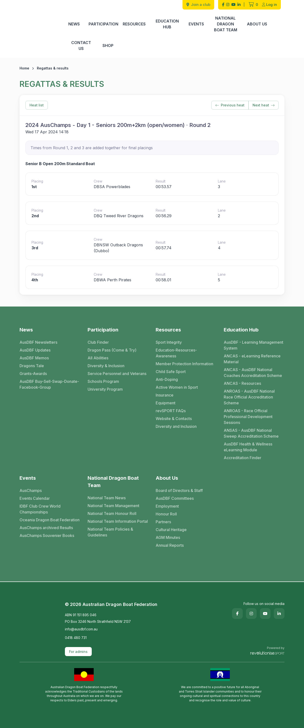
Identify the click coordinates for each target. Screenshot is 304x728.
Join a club (198, 4)
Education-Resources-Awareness (176, 353)
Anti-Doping (167, 379)
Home (24, 68)
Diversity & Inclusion (106, 365)
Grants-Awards (33, 373)
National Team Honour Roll (112, 513)
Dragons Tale (32, 365)
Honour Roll (166, 514)
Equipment (165, 402)
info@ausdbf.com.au (81, 629)
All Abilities (98, 357)
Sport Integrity (169, 342)
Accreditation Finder (242, 457)
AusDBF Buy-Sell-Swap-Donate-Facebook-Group (49, 384)
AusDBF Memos (34, 357)
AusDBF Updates (35, 350)
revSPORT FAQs (171, 410)
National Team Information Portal (118, 521)
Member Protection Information (184, 363)
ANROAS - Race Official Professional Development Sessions (248, 416)
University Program (105, 389)
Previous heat (229, 105)
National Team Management (113, 505)
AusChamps (31, 490)
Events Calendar (35, 498)
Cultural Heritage (171, 529)
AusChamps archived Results (46, 527)
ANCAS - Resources (242, 383)
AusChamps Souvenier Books (47, 535)
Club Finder (98, 342)
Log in (269, 4)
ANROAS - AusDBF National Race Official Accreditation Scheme (249, 397)
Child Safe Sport (171, 371)
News (74, 24)
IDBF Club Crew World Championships (40, 509)
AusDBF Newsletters (38, 342)
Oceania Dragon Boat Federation (50, 519)
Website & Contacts (174, 418)
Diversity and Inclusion (176, 426)
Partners (163, 521)
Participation (103, 24)
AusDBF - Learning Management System (253, 345)
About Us (257, 24)
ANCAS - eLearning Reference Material (252, 358)
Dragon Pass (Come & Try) (112, 350)
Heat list (37, 105)
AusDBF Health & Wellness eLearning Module (248, 447)
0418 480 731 (76, 638)
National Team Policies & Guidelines (110, 532)
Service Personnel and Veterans (117, 373)
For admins (78, 651)
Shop (107, 45)
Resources (134, 24)
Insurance (164, 395)
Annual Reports (170, 545)
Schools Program (103, 381)
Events (196, 24)
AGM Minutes (168, 537)
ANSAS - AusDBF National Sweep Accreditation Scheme (251, 433)
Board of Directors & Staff (179, 490)
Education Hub (167, 24)
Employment (167, 506)
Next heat (263, 105)
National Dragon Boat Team (225, 24)
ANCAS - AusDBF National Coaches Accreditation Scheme (253, 372)
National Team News (107, 497)
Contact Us (81, 45)
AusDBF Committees (175, 498)
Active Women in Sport (177, 387)
